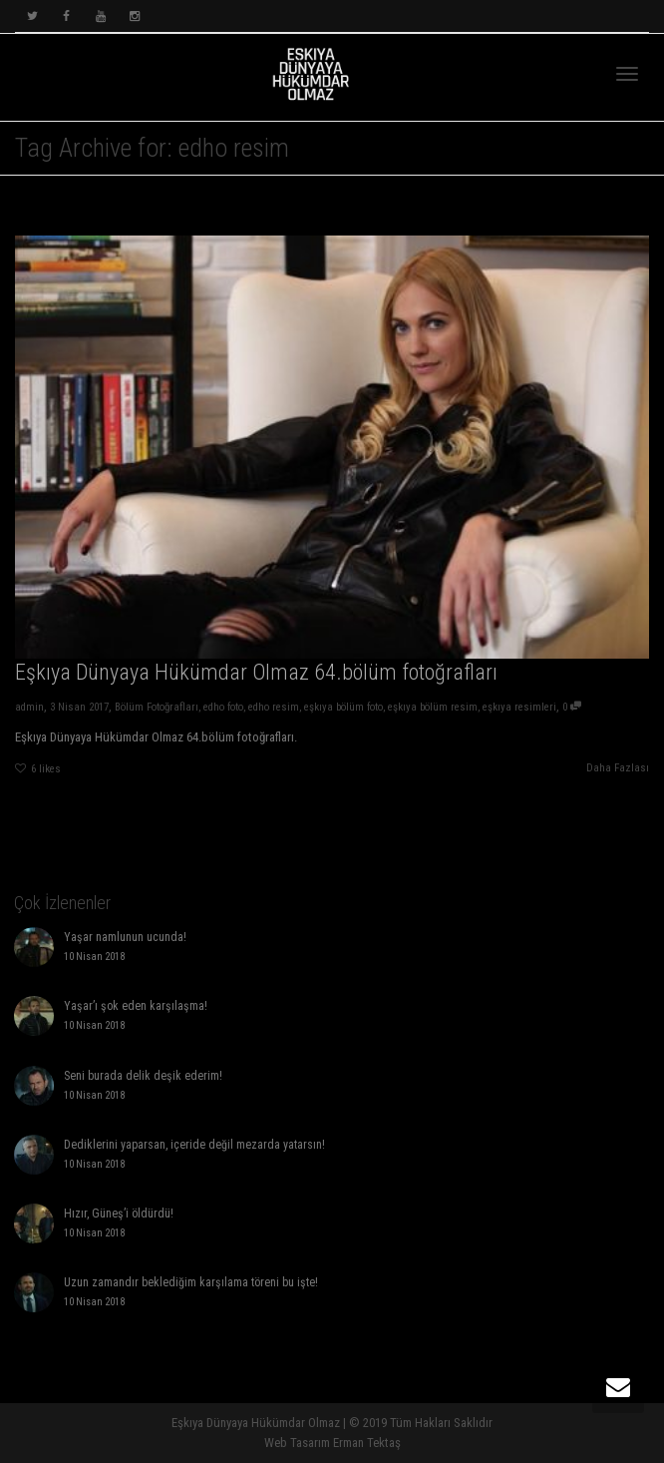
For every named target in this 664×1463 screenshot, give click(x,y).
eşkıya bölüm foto (343, 707)
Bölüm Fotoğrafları (156, 707)
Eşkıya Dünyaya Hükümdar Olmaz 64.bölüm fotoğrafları (256, 672)
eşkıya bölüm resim (433, 707)
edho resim (273, 707)
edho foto (223, 707)
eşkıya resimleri (519, 707)
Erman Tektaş (367, 1442)
